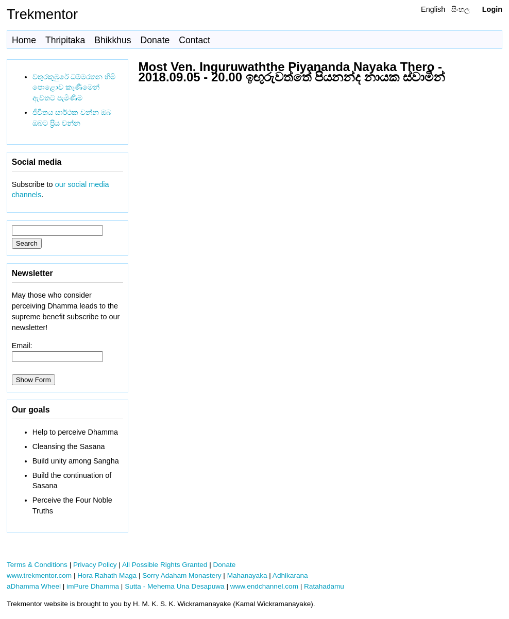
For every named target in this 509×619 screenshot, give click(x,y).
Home (24, 40)
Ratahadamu (324, 586)
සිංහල (460, 9)
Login (492, 9)
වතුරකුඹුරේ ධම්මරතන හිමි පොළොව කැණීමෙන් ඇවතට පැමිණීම (73, 87)
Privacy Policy (95, 565)
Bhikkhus (112, 40)
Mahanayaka (247, 575)
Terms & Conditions (37, 565)
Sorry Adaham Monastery (181, 575)
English (433, 9)
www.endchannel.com (264, 586)
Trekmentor (42, 14)
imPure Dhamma (92, 586)
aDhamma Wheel (34, 586)
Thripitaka (65, 40)
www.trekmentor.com (39, 575)
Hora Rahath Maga (107, 575)
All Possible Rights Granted (164, 565)
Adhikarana (290, 575)
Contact (194, 40)
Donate (155, 40)
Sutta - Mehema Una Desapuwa (174, 586)
